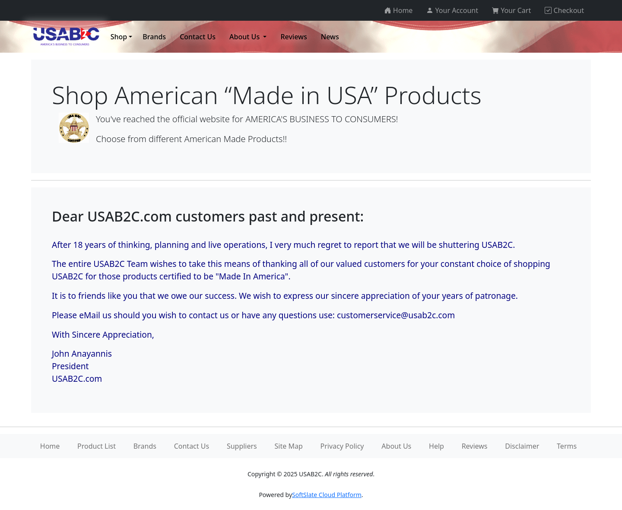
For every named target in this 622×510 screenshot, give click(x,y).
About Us (396, 446)
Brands (144, 446)
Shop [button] (119, 36)
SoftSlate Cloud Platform (327, 495)
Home (50, 446)
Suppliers (242, 446)
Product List (96, 446)
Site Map (289, 446)
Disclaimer (522, 446)
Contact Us (191, 446)
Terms (567, 446)
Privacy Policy (342, 446)
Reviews (475, 446)
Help (436, 446)
